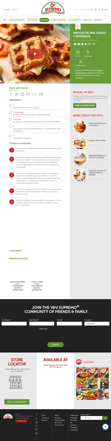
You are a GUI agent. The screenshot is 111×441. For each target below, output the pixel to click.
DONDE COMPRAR (58, 20)
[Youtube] (105, 9)
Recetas (44, 20)
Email (59, 320)
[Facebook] (88, 9)
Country (88, 320)
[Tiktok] (102, 9)
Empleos (87, 20)
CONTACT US (21, 421)
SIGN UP (77, 10)
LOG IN (83, 10)
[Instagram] (95, 9)
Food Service (74, 20)
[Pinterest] (91, 9)
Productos (33, 20)
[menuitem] (6, 10)
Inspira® (97, 20)
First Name (6, 320)
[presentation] (55, 335)
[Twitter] (99, 9)
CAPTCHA (43, 329)
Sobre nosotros (17, 20)
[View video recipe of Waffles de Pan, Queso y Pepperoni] (35, 54)
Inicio (44, 415)
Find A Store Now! (84, 105)
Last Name (33, 320)
